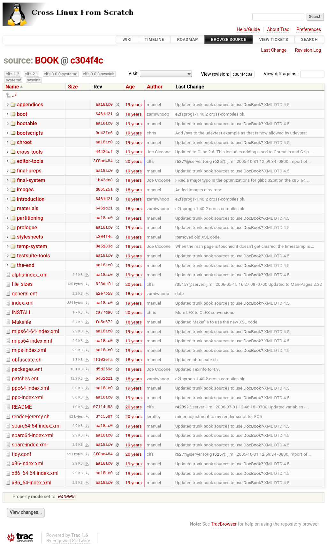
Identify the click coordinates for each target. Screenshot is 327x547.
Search (309, 39)
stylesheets (30, 237)
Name (12, 87)
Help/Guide (248, 29)
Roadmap (187, 39)
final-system (31, 180)
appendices (30, 105)
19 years (133, 104)
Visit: (133, 73)
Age (130, 87)
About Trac (278, 29)
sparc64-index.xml (32, 435)
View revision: (215, 74)
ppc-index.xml (27, 397)
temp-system (32, 246)
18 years (133, 114)
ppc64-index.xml (30, 388)
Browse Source (228, 39)
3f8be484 (103, 161)
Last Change (273, 50)
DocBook (252, 104)
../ (14, 95)
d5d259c (104, 369)
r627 (179, 161)
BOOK (46, 60)
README (22, 407)
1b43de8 (104, 180)
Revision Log (308, 50)
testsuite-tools (33, 256)
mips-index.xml (29, 350)
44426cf (104, 152)
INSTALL (22, 312)
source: (18, 60)
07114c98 (103, 407)
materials (27, 208)
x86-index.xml (27, 463)
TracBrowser (224, 525)
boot (22, 114)
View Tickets (273, 39)
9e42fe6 (104, 133)
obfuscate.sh (27, 360)
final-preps (29, 171)
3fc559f (104, 416)
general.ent (24, 294)
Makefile (21, 322)
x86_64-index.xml (31, 483)
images (25, 189)
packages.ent (27, 369)
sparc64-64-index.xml (36, 426)
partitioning (30, 218)
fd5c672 (104, 322)
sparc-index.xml (30, 445)
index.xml (23, 303)
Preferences (308, 29)
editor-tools (30, 161)
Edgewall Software (71, 541)
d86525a (104, 190)
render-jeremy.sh (30, 417)
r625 (217, 161)
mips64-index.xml (32, 341)
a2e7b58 (104, 293)
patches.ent (25, 379)
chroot (24, 142)
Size (73, 87)
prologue (27, 227)
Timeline (154, 39)
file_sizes (22, 284)
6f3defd (104, 284)
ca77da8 (104, 312)
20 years (133, 161)
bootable (27, 123)
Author (155, 87)
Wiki (127, 39)
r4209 (180, 406)
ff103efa (103, 359)
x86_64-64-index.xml (35, 473)
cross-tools (29, 152)
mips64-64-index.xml (35, 331)
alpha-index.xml (30, 275)
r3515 (180, 284)
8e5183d (104, 246)
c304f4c (86, 60)
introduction (31, 199)
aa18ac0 (104, 104)
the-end (25, 265)
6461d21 (104, 114)
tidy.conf (21, 454)
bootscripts (30, 133)
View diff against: (294, 74)
